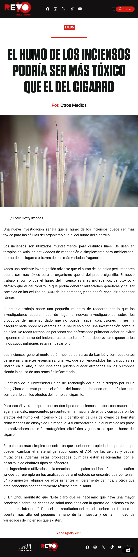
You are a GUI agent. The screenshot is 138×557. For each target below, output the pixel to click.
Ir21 (6, 218)
